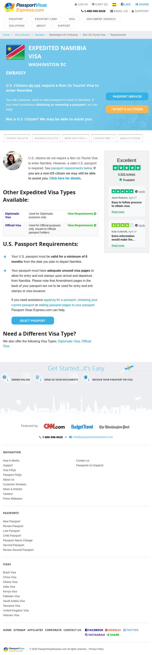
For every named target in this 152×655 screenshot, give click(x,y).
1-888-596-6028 (52, 437)
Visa (72, 19)
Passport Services (127, 96)
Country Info (103, 138)
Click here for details (65, 178)
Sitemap (19, 630)
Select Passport (33, 321)
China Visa (9, 577)
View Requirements (81, 213)
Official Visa (13, 225)
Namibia (39, 34)
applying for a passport (60, 300)
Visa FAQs (9, 470)
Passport (16, 19)
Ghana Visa (10, 582)
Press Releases (12, 498)
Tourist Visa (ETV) (17, 138)
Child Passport (12, 535)
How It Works (11, 460)
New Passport (11, 521)
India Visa (9, 586)
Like (126, 4)
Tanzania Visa (11, 605)
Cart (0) (100, 4)
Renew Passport (13, 526)
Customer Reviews (14, 484)
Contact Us (72, 630)
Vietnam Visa (11, 615)
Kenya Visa (10, 591)
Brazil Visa (9, 572)
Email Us (119, 11)
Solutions (17, 26)
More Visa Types (76, 138)
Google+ (113, 630)
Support (140, 11)
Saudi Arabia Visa (14, 601)
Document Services (101, 19)
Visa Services (22, 34)
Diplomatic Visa (69, 341)
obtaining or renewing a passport (61, 104)
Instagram (95, 635)
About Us (8, 479)
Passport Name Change (17, 540)
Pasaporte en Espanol (89, 465)
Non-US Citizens (130, 138)
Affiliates (35, 630)
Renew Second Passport (18, 549)
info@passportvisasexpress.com (91, 437)
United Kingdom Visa (16, 610)
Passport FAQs (12, 474)
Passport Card (46, 19)
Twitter (130, 630)
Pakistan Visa (11, 596)
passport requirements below (71, 168)
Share (142, 4)
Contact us (82, 460)
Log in (81, 4)
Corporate (53, 630)
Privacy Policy (96, 649)
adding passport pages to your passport (66, 305)
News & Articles (12, 489)
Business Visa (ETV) (46, 138)
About (41, 26)
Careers (8, 493)
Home (6, 34)
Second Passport (13, 545)
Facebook (94, 630)
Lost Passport (11, 530)
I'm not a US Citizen (127, 109)
